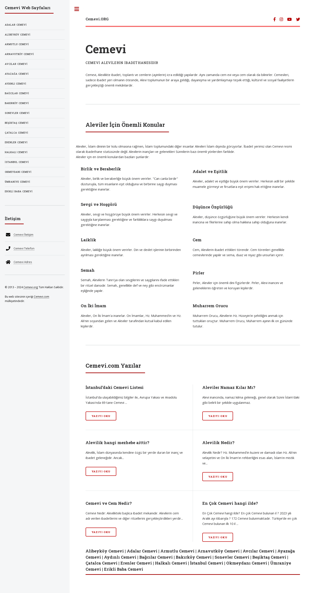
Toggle (77, 9)
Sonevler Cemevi (232, 557)
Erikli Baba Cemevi (123, 569)
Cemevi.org (30, 287)
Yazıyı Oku (101, 416)
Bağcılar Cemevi (156, 557)
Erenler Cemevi (136, 563)
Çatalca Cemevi (101, 563)
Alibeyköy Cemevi (105, 551)
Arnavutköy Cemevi (219, 551)
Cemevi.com (41, 296)
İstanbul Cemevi (206, 563)
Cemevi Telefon (24, 248)
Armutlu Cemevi (177, 551)
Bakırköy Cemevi (194, 557)
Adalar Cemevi (142, 551)
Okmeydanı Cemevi (246, 563)
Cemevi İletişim (23, 234)
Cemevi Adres (23, 262)
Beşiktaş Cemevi (269, 557)
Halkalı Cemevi (171, 563)
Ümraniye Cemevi (17, 181)
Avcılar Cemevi (258, 551)
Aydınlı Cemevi (120, 557)
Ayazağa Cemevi (17, 73)
